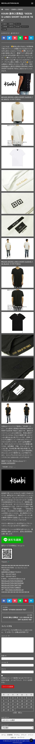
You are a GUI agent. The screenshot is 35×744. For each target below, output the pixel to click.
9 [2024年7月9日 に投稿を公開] (8, 701)
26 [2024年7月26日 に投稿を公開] (22, 707)
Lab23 (20, 742)
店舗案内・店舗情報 (8, 24)
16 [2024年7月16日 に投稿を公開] (8, 704)
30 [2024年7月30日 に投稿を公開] (8, 710)
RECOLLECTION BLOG (10, 3)
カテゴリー (5, 717)
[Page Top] (31, 740)
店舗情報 (10, 735)
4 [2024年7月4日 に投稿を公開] (17, 697)
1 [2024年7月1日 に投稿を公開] (3, 697)
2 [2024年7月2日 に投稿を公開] (8, 697)
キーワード (21, 737)
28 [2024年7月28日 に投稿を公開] (31, 707)
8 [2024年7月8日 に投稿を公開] (3, 701)
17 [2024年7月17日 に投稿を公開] (13, 704)
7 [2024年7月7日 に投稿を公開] (31, 697)
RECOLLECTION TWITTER (11, 585)
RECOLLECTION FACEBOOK (12, 581)
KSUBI (18, 26)
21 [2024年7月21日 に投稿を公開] (31, 704)
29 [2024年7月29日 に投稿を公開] (4, 710)
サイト (3, 669)
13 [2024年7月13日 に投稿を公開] (27, 701)
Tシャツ (18, 24)
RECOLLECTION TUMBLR (11, 587)
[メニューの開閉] (32, 3)
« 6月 (15, 712)
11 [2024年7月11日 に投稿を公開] (17, 701)
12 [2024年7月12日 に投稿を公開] (22, 701)
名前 (4, 656)
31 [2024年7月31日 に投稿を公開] (13, 710)
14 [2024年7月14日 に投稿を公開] (31, 701)
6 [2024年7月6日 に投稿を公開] (26, 697)
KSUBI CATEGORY (8, 463)
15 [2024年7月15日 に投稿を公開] (4, 704)
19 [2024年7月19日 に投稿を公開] (22, 704)
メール (4, 662)
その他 (4, 29)
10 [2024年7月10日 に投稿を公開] (13, 701)
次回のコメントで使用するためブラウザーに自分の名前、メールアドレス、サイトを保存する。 (16, 680)
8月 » (20, 712)
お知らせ (13, 737)
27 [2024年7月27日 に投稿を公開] (27, 707)
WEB (3, 461)
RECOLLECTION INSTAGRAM (12, 583)
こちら (19, 461)
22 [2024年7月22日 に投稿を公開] (4, 707)
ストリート (25, 26)
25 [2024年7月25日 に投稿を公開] (17, 707)
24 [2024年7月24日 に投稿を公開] (13, 707)
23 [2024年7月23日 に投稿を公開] (8, 707)
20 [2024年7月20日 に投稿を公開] (27, 704)
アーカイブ (4, 725)
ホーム (3, 735)
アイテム (17, 735)
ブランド (24, 735)
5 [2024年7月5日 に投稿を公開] (22, 697)
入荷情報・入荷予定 (8, 26)
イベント (31, 735)
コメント (5, 636)
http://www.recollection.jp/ (14, 590)
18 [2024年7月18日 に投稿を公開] (17, 704)
